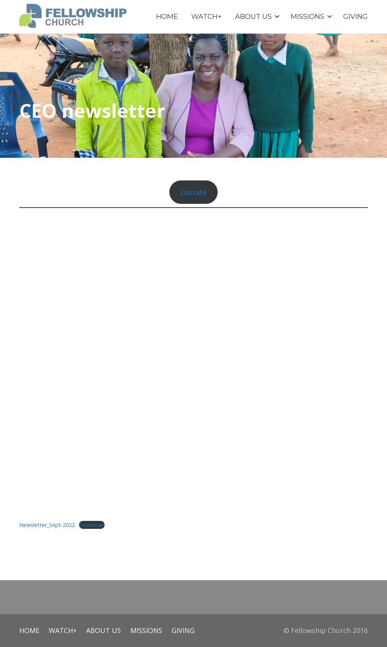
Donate (193, 192)
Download (92, 524)
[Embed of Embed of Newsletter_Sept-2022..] (193, 363)
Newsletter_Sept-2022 (47, 524)
